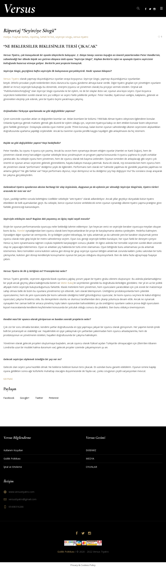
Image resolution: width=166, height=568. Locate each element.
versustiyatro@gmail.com (22, 499)
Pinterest (54, 397)
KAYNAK (8, 378)
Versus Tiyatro (11, 78)
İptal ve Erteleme (13, 466)
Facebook (8, 397)
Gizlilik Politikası (12, 458)
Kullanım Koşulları (13, 450)
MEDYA (90, 458)
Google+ (24, 397)
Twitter (39, 397)
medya (7, 36)
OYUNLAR (91, 466)
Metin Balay (67, 283)
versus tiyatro (80, 36)
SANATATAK (47, 36)
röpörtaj (34, 36)
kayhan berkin (20, 36)
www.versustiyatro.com (21, 491)
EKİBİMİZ (91, 450)
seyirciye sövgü (63, 36)
